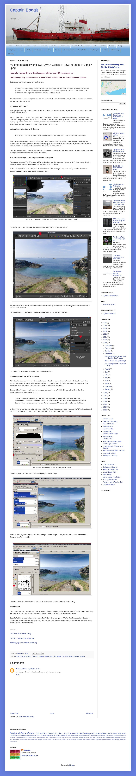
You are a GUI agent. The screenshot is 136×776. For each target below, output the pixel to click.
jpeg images (27, 656)
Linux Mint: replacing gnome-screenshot (118, 257)
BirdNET (53, 46)
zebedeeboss (13, 741)
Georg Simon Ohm (54, 737)
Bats (28, 46)
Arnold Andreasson (96, 735)
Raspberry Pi (94, 50)
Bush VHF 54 (77, 46)
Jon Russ (70, 733)
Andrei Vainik (86, 735)
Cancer (88, 46)
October (108, 351)
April (106, 380)
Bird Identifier (107, 431)
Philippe (18, 669)
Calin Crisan (13, 735)
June (107, 375)
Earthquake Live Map (110, 455)
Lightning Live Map (109, 453)
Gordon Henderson (37, 733)
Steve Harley (58, 739)
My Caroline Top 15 (109, 314)
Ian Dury (68, 737)
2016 (105, 398)
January (108, 389)
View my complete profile (29, 755)
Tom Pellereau (86, 739)
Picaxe (57, 50)
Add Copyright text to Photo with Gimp (23, 643)
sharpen (76, 656)
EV (95, 46)
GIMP (21, 656)
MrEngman (117, 737)
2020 (105, 340)
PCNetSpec (123, 737)
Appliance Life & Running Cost (113, 482)
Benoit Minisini (122, 733)
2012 (105, 410)
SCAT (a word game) (110, 479)
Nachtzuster (52, 733)
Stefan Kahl (51, 739)
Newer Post (14, 713)
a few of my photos (109, 305)
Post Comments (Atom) (26, 717)
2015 (105, 401)
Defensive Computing (110, 421)
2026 (105, 323)
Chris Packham (22, 735)
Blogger (71, 765)
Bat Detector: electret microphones (117, 273)
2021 (105, 337)
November (108, 348)
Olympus (34, 656)
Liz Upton (89, 737)
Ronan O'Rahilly (111, 733)
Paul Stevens (13, 739)
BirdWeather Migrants (110, 467)
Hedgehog (11, 50)
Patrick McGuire (18, 733)
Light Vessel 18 (108, 429)
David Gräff (32, 737)
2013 (105, 407)
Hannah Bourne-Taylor (33, 735)
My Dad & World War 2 (110, 296)
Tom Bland (79, 739)
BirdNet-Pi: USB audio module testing (118, 167)
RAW (63, 656)
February (108, 386)
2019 (105, 343)
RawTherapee (69, 656)
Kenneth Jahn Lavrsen (92, 733)
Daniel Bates (24, 737)
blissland (93, 739)
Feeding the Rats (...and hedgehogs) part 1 (119, 238)
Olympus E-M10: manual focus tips (118, 150)
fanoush (114, 739)
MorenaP (53, 735)
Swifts (104, 50)
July (106, 372)
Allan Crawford (79, 735)
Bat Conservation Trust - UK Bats (114, 450)
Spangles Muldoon (42, 739)
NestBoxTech (79, 733)
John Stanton (74, 737)
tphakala (103, 733)
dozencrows (108, 739)
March (107, 383)
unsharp (82, 656)
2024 (105, 328)
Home (10, 46)
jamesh (122, 739)
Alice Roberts (71, 735)
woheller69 (64, 735)
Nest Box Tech (107, 439)
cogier (103, 739)
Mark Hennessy (97, 737)
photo (51, 656)
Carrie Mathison (118, 735)
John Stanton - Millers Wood (112, 441)
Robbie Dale (26, 739)
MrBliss (58, 735)
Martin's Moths (107, 436)
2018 (105, 393)
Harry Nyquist (62, 737)
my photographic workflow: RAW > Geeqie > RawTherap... (115, 357)
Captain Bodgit (24, 10)
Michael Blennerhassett (107, 737)
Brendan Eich (104, 735)
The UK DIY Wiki (108, 424)
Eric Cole (45, 737)
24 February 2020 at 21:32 (30, 669)
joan (125, 739)
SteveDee (27, 750)
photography (57, 656)
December (108, 345)
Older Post (89, 713)
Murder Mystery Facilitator (111, 477)
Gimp (120, 46)
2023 (105, 331)
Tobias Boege (72, 739)
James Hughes (45, 735)
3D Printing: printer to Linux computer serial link (119, 220)
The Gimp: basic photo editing (20, 634)
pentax (47, 656)
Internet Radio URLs (109, 472)
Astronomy (19, 46)
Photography (39, 50)
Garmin (112, 46)
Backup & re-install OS (110, 469)
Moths (28, 50)
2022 (105, 334)
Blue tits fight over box (110, 444)
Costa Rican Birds (109, 484)
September (109, 354)
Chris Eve (62, 733)
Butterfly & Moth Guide (110, 434)
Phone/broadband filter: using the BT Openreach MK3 (119, 202)
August (107, 369)
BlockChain (65, 46)
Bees (35, 46)
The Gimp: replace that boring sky (22, 638)
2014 (105, 404)
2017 (105, 396)
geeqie (17, 656)
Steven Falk (65, 739)
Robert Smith (33, 739)
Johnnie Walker (83, 737)
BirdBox (44, 46)
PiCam (49, 50)
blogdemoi (98, 739)
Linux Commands (108, 464)
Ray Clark (20, 739)
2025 (105, 325)
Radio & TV (82, 50)
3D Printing (115, 50)
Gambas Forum (108, 419)
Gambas (103, 46)
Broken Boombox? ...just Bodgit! (115, 361)
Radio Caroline (69, 50)
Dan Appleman (17, 737)
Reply (17, 675)
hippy (118, 739)
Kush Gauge (107, 474)
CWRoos (110, 735)
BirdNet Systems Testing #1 (118, 185)
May (106, 378)
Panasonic (41, 656)
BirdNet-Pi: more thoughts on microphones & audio (118, 115)
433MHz (11, 54)
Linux (21, 50)
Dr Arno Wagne (39, 737)
